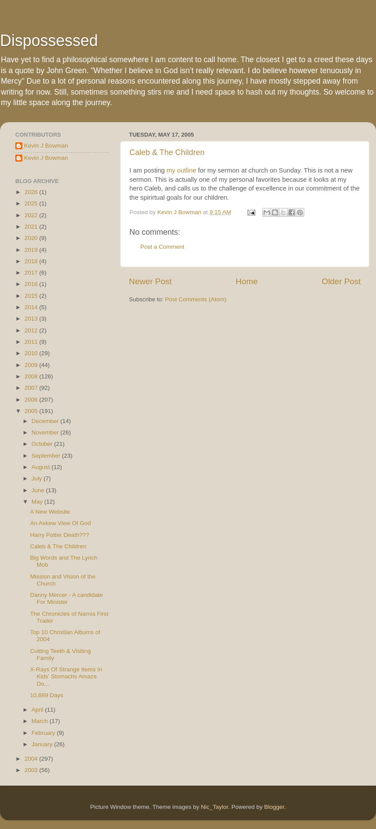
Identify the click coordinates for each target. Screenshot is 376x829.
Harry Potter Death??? (59, 535)
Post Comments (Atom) (195, 299)
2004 (31, 758)
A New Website (50, 511)
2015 (31, 296)
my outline (181, 170)
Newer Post (150, 281)
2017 (31, 272)
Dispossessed (49, 40)
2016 (31, 284)
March (40, 721)
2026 (31, 192)
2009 (31, 365)
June (38, 490)
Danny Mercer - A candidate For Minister (66, 598)
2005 (31, 411)
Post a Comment (162, 246)
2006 (31, 399)
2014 (31, 307)
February (44, 733)
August (41, 467)
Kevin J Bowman (46, 145)
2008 (31, 376)
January (42, 744)
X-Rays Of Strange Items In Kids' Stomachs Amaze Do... (66, 676)
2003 (31, 770)
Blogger (274, 807)
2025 (31, 203)
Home (247, 281)
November (45, 432)
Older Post (341, 281)
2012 (31, 330)
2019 (31, 250)
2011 (31, 342)
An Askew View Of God (60, 523)
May (37, 501)
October (42, 444)
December (45, 421)
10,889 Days (46, 695)
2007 (31, 388)
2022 (31, 215)
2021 (31, 226)
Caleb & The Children (167, 152)
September (46, 455)
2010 (31, 353)
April (38, 709)
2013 (31, 318)
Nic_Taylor (214, 807)
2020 (31, 238)
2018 (31, 261)
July (37, 478)
